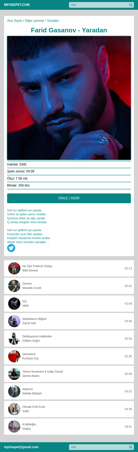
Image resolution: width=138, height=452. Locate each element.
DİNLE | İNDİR (69, 198)
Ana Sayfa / (15, 20)
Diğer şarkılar (34, 20)
